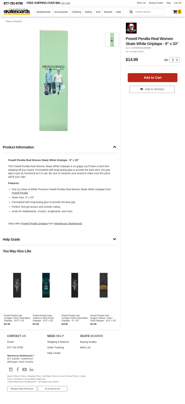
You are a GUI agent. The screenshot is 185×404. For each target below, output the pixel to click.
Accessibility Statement (35, 379)
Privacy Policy (71, 376)
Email (10, 341)
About (9, 376)
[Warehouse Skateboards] (19, 12)
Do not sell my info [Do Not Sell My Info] (52, 389)
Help (168, 3)
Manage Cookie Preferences (22, 389)
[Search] (146, 12)
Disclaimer (18, 379)
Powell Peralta (20, 192)
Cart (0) (177, 3)
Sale (118, 11)
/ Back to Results (13, 21)
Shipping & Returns (58, 341)
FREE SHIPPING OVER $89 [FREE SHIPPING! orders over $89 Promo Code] (48, 3)
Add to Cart (153, 77)
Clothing (76, 11)
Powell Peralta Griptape (34, 223)
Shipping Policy (34, 376)
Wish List (141, 3)
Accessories (61, 11)
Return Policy (20, 376)
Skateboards (43, 11)
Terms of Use (58, 376)
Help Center (54, 353)
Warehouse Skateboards (68, 223)
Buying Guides (156, 3)
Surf (98, 11)
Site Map (46, 376)
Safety (88, 11)
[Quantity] (174, 60)
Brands (108, 11)
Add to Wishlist (154, 89)
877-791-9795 (13, 3)
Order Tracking (55, 347)
